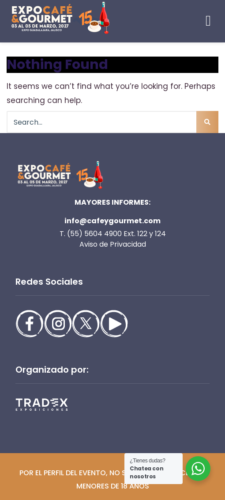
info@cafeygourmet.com (112, 221)
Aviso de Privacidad (112, 244)
